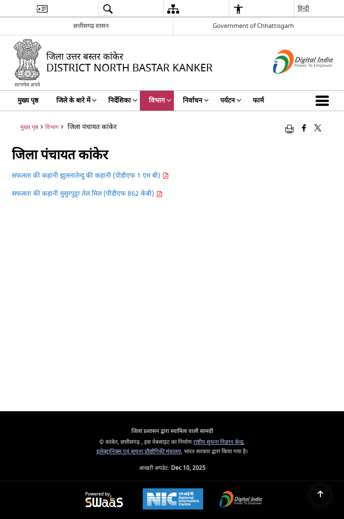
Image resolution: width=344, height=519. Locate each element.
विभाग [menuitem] (160, 100)
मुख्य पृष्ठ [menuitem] (27, 100)
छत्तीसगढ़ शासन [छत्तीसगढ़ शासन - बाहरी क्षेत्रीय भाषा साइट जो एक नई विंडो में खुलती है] (91, 25)
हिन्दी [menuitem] (303, 8)
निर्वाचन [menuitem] (196, 100)
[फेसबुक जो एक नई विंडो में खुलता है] (304, 129)
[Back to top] (320, 495)
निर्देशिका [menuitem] (123, 100)
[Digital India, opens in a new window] (241, 500)
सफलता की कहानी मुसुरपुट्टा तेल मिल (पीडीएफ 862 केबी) (87, 194)
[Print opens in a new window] (289, 129)
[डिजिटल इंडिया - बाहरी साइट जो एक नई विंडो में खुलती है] (291, 82)
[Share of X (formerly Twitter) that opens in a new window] (318, 129)
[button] (324, 101)
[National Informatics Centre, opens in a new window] (173, 500)
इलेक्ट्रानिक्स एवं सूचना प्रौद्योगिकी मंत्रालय (138, 452)
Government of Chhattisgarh (253, 25)
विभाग (52, 127)
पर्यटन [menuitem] (230, 100)
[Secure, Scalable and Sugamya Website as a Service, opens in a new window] (104, 500)
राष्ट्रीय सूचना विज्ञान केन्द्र (218, 442)
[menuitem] (42, 8)
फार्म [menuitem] (258, 100)
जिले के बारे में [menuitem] (76, 100)
